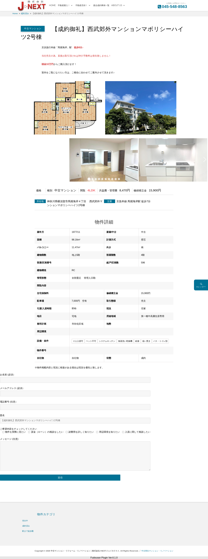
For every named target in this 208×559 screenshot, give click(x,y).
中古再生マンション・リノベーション (157, 551)
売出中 (25, 521)
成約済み (26, 526)
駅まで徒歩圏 (28, 531)
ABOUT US (116, 5)
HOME (52, 5)
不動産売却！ (81, 5)
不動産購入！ (64, 5)
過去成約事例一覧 (101, 5)
